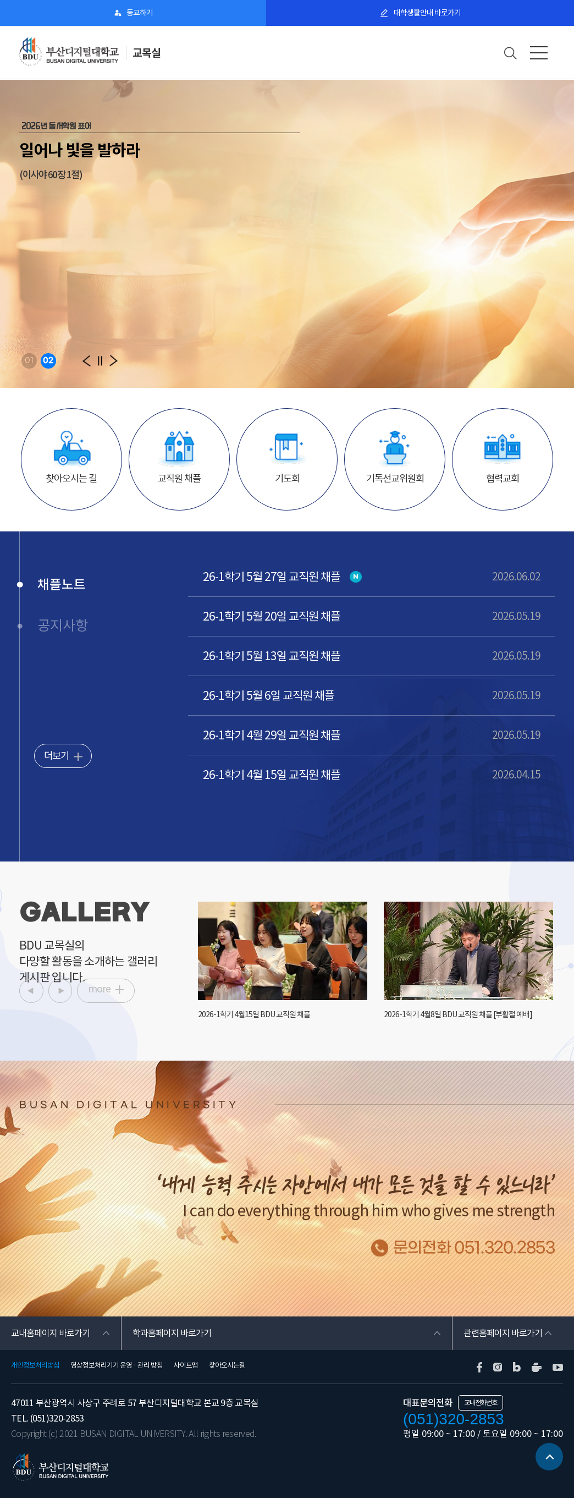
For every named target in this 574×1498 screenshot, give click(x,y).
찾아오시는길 (227, 1365)
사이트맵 (186, 1365)
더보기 (56, 756)
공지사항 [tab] (62, 625)
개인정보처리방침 (35, 1365)
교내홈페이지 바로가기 (50, 1332)
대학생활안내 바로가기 (427, 13)
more (99, 989)
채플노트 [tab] (61, 584)
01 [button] (29, 360)
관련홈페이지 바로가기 (502, 1332)
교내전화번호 (480, 1402)
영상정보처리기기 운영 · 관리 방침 (116, 1365)
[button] (86, 360)
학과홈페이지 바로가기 (172, 1332)
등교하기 (139, 13)
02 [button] (48, 360)
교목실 (147, 52)
